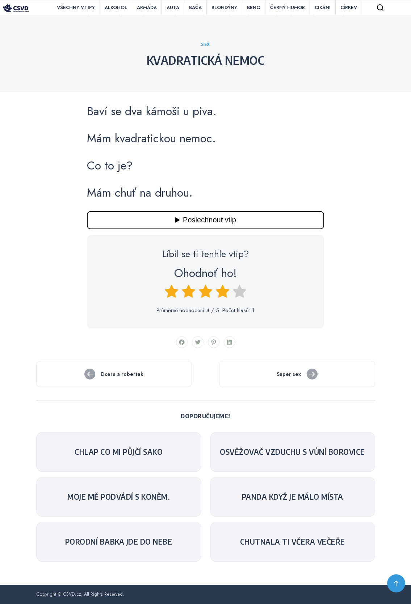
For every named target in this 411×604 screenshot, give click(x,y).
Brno (253, 7)
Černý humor (287, 7)
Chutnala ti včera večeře (292, 541)
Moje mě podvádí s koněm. (118, 497)
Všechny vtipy (76, 7)
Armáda (147, 7)
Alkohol (116, 7)
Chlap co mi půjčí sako (119, 452)
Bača (195, 7)
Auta (173, 7)
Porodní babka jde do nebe (118, 541)
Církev (348, 7)
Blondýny (224, 7)
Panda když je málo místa (292, 497)
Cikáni (323, 7)
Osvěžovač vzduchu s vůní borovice (292, 452)
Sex (205, 44)
